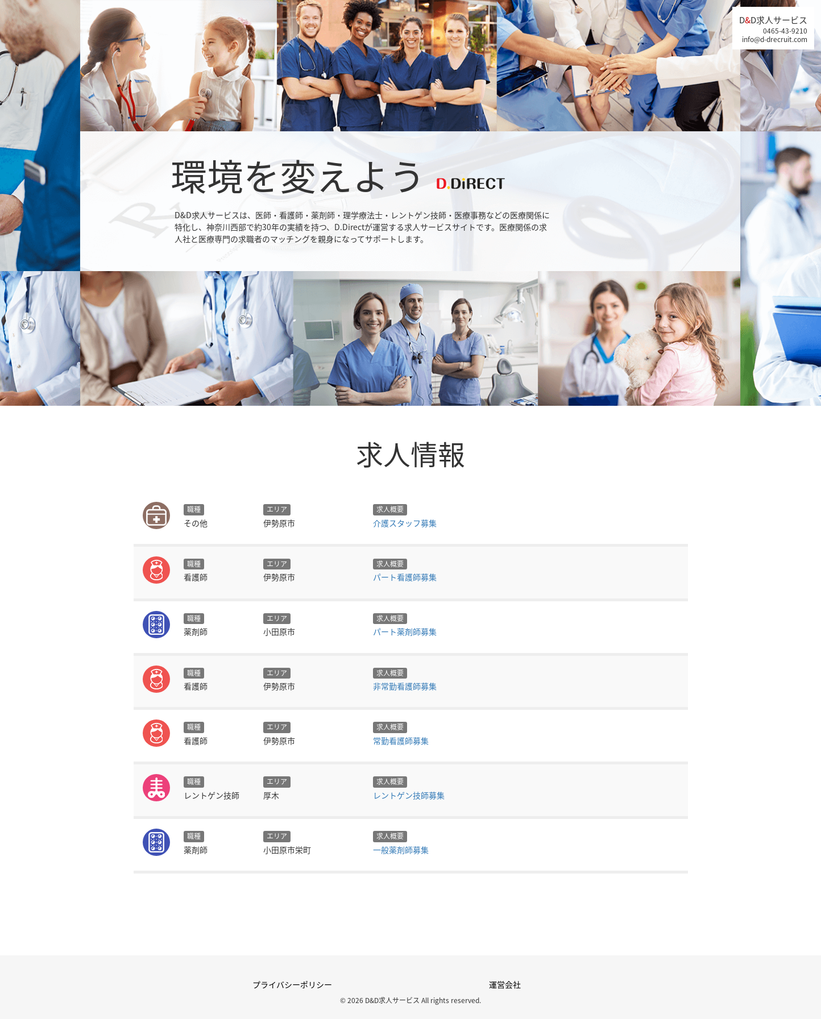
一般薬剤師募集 (401, 849)
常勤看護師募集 (401, 740)
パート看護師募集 (405, 577)
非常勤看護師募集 (405, 686)
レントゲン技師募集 (409, 795)
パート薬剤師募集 (405, 631)
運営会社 (505, 984)
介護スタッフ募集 (405, 523)
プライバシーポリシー (292, 984)
